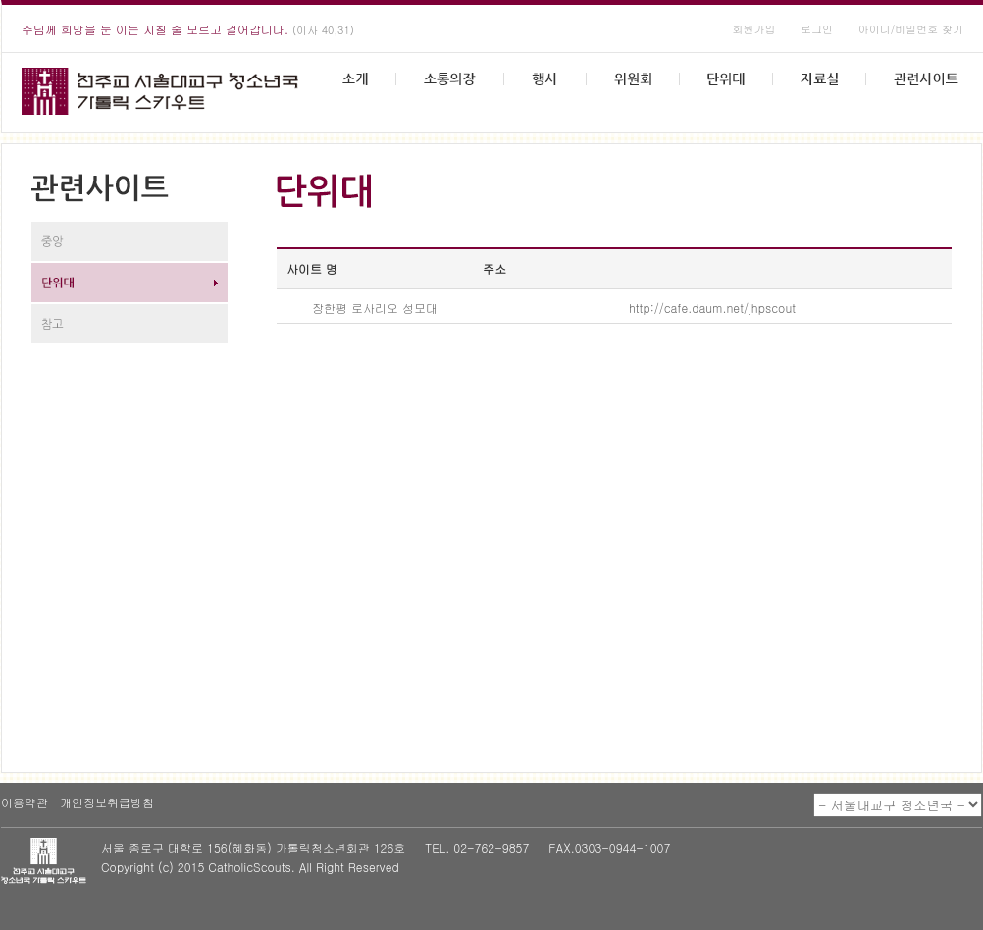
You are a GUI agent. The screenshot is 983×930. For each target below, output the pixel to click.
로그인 (817, 29)
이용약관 (24, 802)
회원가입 (753, 29)
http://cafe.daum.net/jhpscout (712, 307)
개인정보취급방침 (107, 802)
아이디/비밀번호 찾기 (910, 29)
